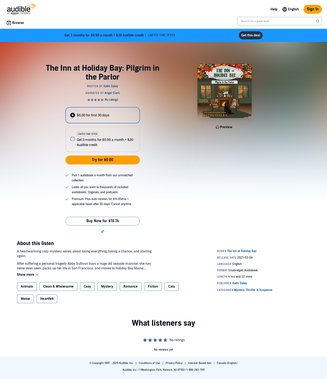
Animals (27, 286)
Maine (25, 299)
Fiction (153, 286)
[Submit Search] (318, 21)
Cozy (87, 286)
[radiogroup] (102, 129)
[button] (102, 231)
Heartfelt (47, 299)
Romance (130, 286)
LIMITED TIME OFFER (120, 35)
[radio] (102, 115)
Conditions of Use (150, 363)
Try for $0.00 (102, 160)
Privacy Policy (174, 363)
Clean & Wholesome (58, 286)
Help (273, 9)
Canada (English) (227, 363)
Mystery (107, 286)
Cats (171, 286)
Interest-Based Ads (200, 363)
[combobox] (279, 21)
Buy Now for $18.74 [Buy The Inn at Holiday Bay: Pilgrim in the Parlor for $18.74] (102, 221)
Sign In (313, 9)
